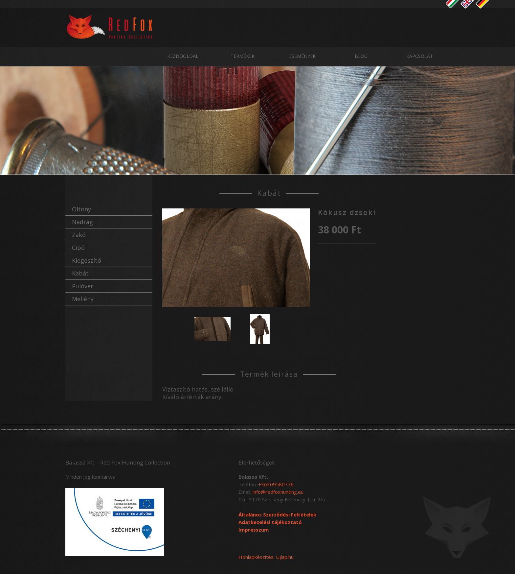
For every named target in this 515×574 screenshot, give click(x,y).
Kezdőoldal (182, 56)
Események (302, 56)
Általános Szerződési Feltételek (277, 514)
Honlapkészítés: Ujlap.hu (266, 557)
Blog (361, 56)
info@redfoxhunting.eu (278, 492)
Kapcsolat (419, 56)
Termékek (243, 56)
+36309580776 (276, 484)
